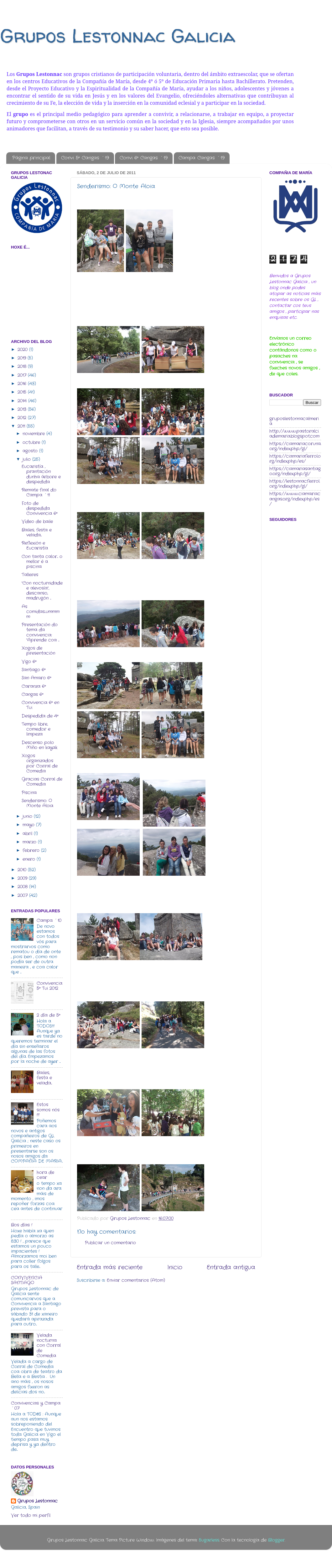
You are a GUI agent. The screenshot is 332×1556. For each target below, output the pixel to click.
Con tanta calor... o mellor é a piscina (42, 562)
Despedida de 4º (40, 716)
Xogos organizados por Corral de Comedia (40, 763)
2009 (23, 878)
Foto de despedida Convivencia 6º (39, 508)
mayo (29, 825)
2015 (23, 392)
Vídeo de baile (37, 522)
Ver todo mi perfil (30, 1515)
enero (30, 859)
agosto (31, 451)
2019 (23, 358)
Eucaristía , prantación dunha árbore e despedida (41, 474)
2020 (23, 350)
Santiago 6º (33, 670)
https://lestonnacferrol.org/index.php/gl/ (294, 483)
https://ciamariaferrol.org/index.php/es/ (295, 458)
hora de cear (45, 1175)
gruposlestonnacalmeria (294, 421)
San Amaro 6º (36, 678)
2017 (23, 375)
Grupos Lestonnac (37, 1501)
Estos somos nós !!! (48, 1110)
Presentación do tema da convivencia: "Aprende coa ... (40, 632)
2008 (23, 887)
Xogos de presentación (38, 650)
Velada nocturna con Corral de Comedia (49, 1345)
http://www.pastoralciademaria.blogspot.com (294, 433)
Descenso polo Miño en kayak (39, 745)
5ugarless (209, 1540)
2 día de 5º (48, 1015)
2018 (23, 367)
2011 (22, 426)
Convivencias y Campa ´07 (35, 1405)
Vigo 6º (29, 662)
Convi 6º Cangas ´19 (144, 157)
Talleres (30, 575)
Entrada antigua (231, 1267)
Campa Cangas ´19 (202, 157)
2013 (23, 409)
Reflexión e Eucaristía (35, 545)
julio (27, 459)
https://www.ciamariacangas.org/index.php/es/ (294, 499)
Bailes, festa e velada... (37, 532)
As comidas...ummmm (41, 612)
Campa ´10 (49, 921)
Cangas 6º (32, 694)
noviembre (34, 434)
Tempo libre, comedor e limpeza (36, 729)
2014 (23, 401)
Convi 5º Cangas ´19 (85, 157)
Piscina (29, 793)
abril (28, 834)
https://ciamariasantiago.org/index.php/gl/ (295, 471)
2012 (23, 418)
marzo (30, 842)
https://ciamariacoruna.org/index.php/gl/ (295, 446)
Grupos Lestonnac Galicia (117, 35)
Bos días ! (21, 1225)
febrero (32, 851)
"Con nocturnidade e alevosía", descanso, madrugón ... (42, 591)
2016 (23, 384)
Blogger (276, 1540)
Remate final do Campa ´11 (39, 492)
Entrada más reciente (110, 1267)
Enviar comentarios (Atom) (136, 1280)
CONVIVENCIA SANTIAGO (26, 1280)
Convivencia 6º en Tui (40, 705)
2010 (23, 870)
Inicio (174, 1267)
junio (28, 816)
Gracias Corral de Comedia (42, 781)
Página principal (31, 157)
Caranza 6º (34, 686)
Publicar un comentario (110, 1243)
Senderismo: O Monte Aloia (37, 803)
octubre (32, 443)
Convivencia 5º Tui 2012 (49, 985)
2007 (23, 896)
